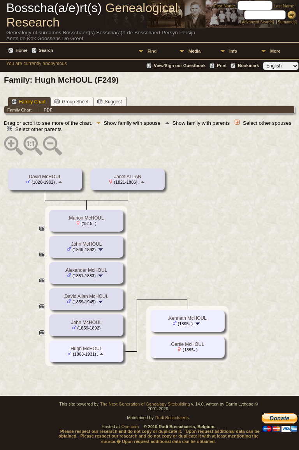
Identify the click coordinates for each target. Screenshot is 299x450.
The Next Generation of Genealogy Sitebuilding (145, 404)
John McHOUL (86, 244)
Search (46, 50)
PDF (48, 110)
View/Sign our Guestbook (180, 65)
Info (233, 51)
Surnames (286, 22)
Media (194, 51)
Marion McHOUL (86, 218)
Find (152, 51)
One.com (130, 426)
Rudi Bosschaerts (172, 417)
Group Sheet (71, 102)
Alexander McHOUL (86, 270)
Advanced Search (257, 22)
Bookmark (248, 65)
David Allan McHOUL (87, 296)
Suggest (109, 102)
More (275, 51)
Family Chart (29, 102)
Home (22, 50)
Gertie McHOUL (187, 344)
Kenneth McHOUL (187, 318)
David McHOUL (45, 176)
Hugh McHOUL (86, 348)
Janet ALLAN (127, 176)
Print (222, 65)
